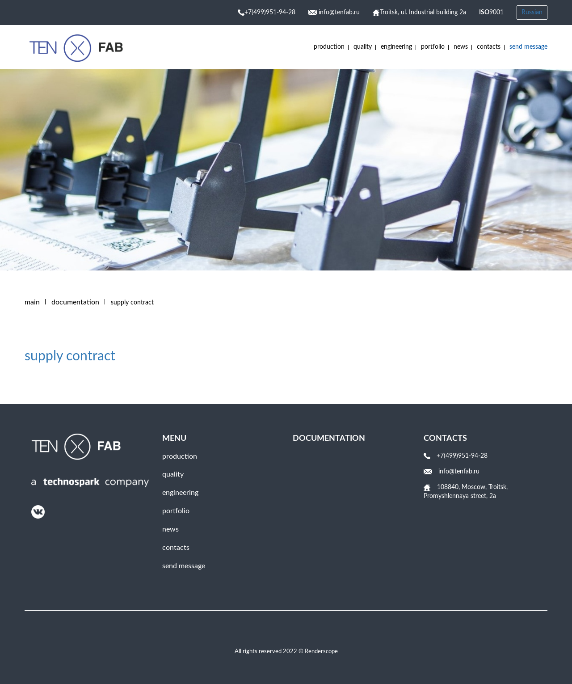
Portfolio (433, 47)
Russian (532, 12)
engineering (396, 47)
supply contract (70, 356)
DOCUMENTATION (75, 302)
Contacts (488, 47)
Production (329, 47)
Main (32, 302)
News (461, 47)
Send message (528, 47)
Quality (362, 47)
